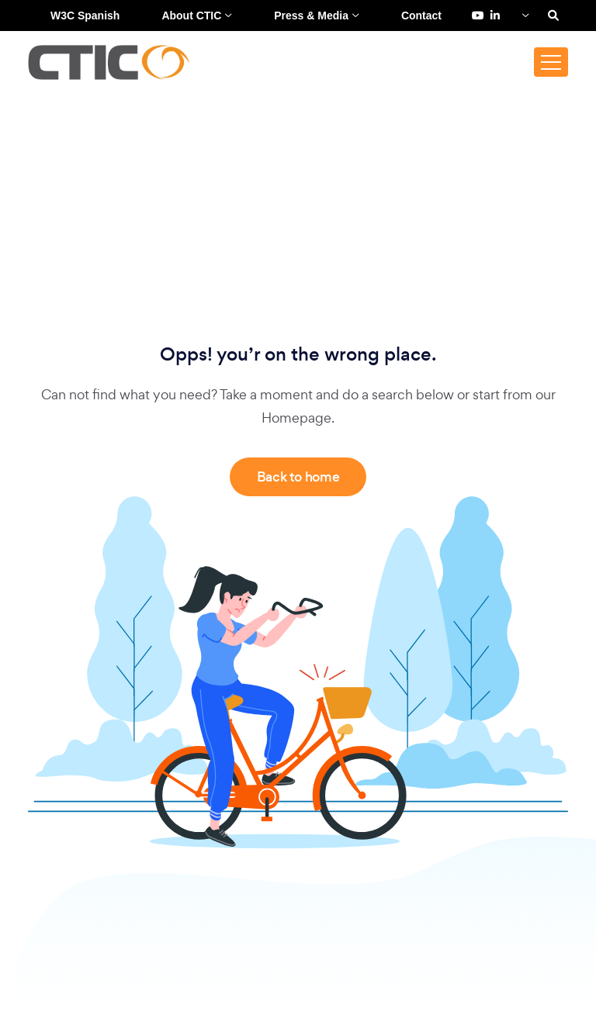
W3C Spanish (85, 15)
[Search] (553, 15)
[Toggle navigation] (551, 62)
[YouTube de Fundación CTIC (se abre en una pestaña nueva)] (478, 15)
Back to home (298, 477)
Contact (421, 15)
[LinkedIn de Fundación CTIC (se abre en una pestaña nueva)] (495, 15)
